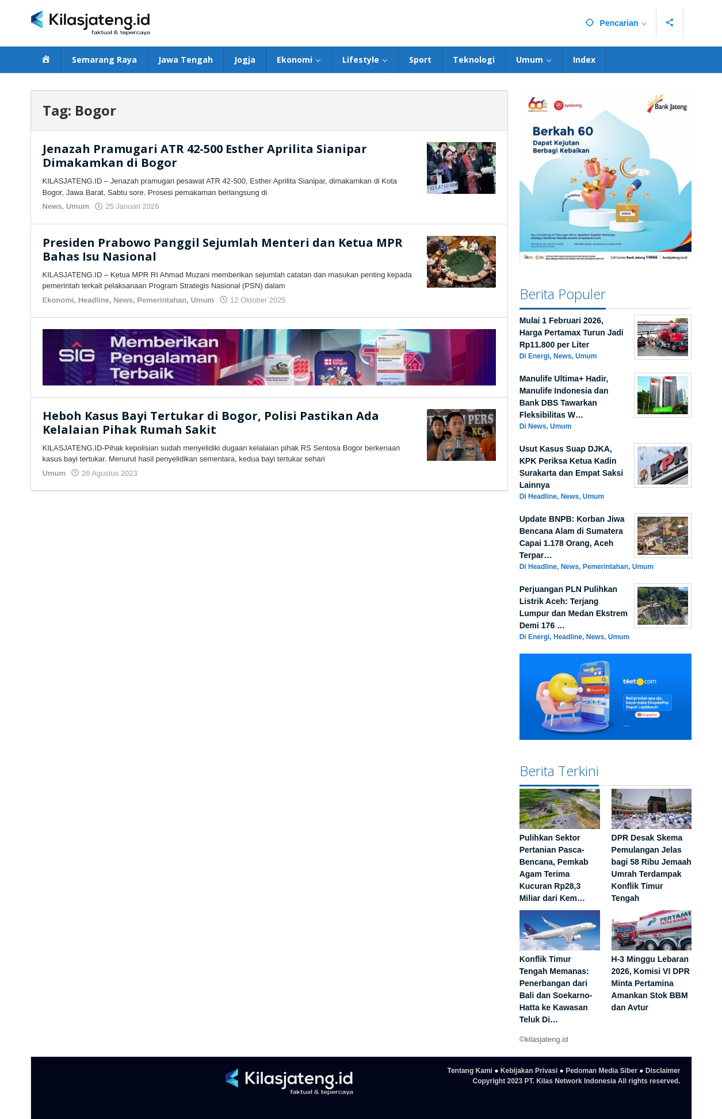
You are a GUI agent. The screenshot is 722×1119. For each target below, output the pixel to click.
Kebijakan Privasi (529, 1071)
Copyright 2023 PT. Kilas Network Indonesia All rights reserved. (577, 1081)
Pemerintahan (161, 300)
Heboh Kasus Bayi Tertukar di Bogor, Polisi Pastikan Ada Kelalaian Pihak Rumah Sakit (211, 422)
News (52, 206)
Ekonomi (58, 300)
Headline (93, 300)
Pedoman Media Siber (601, 1071)
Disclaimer (663, 1071)
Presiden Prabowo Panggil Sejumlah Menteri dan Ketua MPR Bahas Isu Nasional (223, 249)
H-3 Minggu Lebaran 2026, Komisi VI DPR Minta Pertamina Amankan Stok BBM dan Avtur (651, 983)
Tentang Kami (469, 1071)
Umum (77, 206)
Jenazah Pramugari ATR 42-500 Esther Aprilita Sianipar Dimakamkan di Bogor (205, 155)
